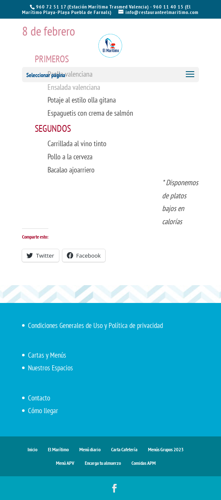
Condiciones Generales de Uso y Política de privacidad (95, 325)
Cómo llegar (43, 410)
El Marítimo (58, 449)
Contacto (39, 398)
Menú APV (65, 463)
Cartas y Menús (47, 355)
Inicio (32, 449)
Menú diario (90, 449)
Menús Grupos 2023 (166, 449)
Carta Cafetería (124, 449)
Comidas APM (143, 463)
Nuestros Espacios (50, 367)
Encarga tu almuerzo (103, 463)
